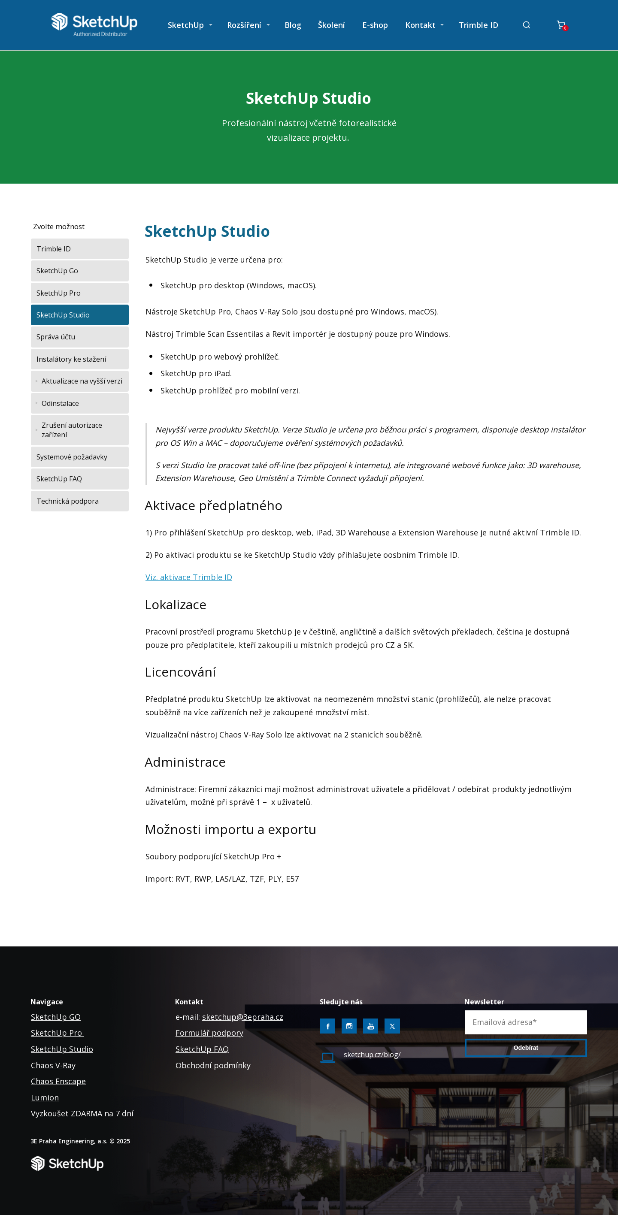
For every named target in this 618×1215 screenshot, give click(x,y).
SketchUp (186, 25)
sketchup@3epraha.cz (242, 1017)
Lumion (45, 1097)
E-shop (375, 25)
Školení (331, 25)
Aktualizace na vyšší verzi (82, 381)
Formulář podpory (209, 1033)
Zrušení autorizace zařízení (72, 429)
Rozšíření (244, 25)
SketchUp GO (56, 1017)
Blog (293, 25)
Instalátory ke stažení (71, 359)
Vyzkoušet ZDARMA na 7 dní (83, 1113)
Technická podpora (67, 501)
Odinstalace (60, 403)
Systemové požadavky (71, 457)
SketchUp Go (57, 270)
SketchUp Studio (63, 315)
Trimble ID (478, 25)
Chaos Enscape (58, 1081)
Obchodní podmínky (213, 1065)
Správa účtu (55, 337)
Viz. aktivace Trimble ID (188, 577)
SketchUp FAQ (59, 479)
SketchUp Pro (58, 293)
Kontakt (420, 25)
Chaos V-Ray (53, 1065)
